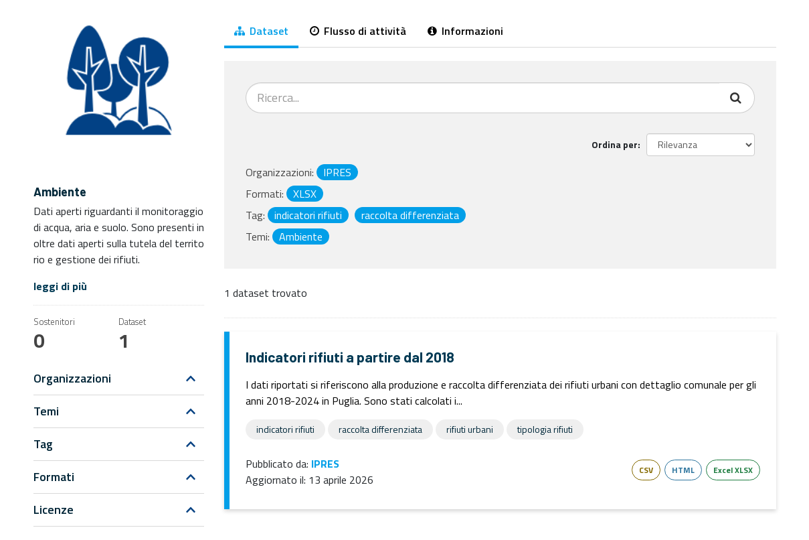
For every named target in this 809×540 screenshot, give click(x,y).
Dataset (261, 31)
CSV (646, 470)
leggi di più (60, 286)
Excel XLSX (733, 470)
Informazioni (465, 31)
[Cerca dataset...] (483, 97)
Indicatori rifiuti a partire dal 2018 (350, 356)
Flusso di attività (358, 31)
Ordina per (615, 144)
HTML (683, 470)
